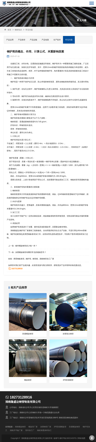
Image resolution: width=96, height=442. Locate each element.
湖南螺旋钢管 (20, 426)
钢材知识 (18, 29)
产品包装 (45, 39)
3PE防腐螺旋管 (60, 426)
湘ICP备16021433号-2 (68, 438)
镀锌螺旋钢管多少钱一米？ (26, 245)
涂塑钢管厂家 (45, 426)
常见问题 (29, 29)
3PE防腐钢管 (68, 380)
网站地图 (81, 438)
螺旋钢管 (27, 380)
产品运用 (9, 39)
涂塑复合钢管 (68, 333)
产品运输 (33, 39)
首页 (9, 29)
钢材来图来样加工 (44, 430)
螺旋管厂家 (33, 426)
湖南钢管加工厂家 (47, 258)
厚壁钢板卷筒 (18, 258)
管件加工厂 (29, 430)
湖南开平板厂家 (16, 430)
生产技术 (57, 39)
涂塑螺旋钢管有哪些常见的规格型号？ (30, 252)
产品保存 (21, 39)
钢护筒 (28, 258)
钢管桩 (35, 258)
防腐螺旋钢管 (27, 333)
